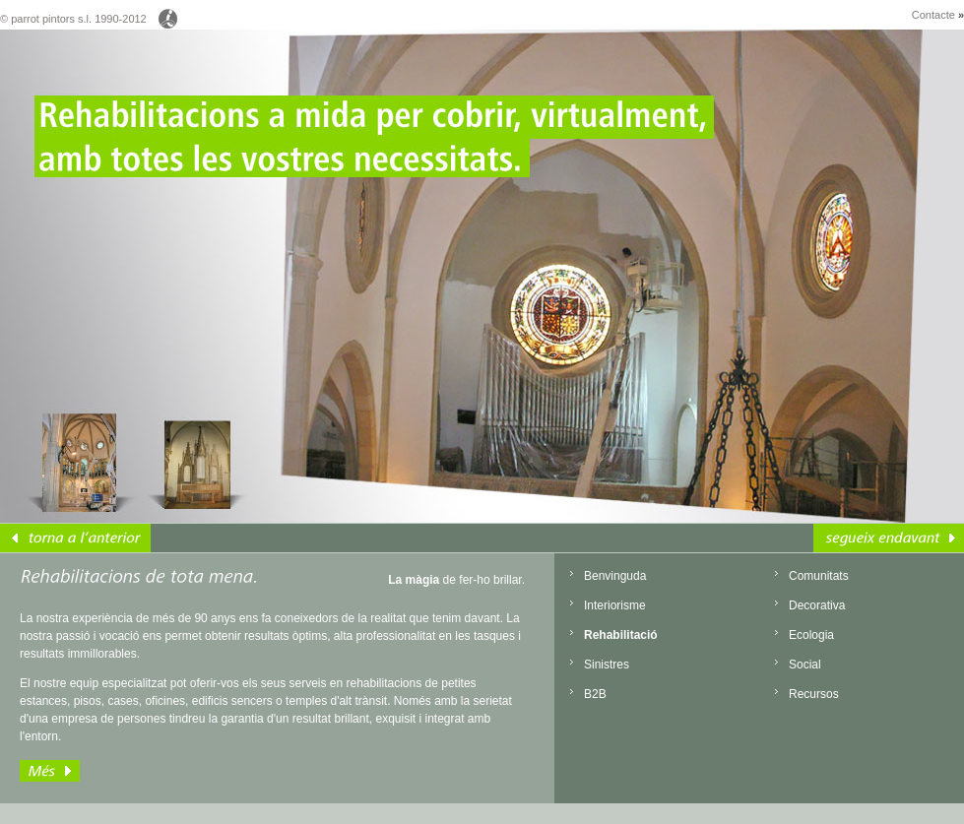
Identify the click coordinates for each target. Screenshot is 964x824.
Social (805, 664)
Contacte (938, 15)
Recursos (814, 694)
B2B (595, 694)
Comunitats (819, 576)
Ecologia (811, 635)
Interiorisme (615, 605)
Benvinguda (615, 576)
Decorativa (817, 605)
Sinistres (606, 664)
